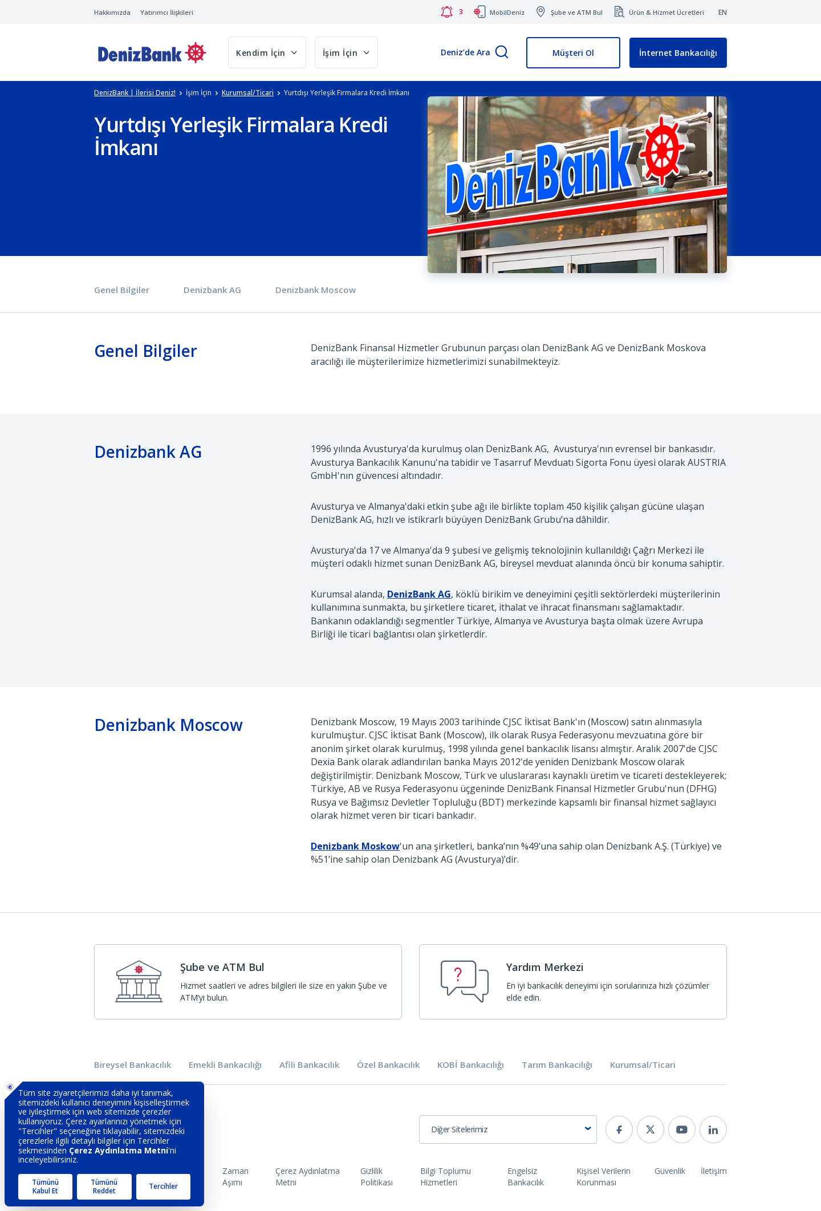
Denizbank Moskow (355, 846)
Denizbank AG (212, 289)
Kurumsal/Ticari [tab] (643, 1064)
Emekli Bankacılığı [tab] (225, 1064)
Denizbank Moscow (315, 289)
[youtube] (682, 1129)
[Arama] (502, 52)
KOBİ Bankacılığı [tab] (470, 1064)
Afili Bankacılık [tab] (309, 1064)
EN (722, 12)
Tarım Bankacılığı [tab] (557, 1064)
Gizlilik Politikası (376, 1176)
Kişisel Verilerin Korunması (603, 1176)
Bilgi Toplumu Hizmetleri (445, 1176)
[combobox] (508, 1129)
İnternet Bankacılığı (678, 52)
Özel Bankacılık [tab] (388, 1064)
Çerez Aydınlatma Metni (307, 1176)
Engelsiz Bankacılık (525, 1176)
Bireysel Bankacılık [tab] (132, 1064)
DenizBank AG (419, 594)
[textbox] (508, 1129)
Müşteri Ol (573, 52)
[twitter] (650, 1129)
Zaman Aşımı (235, 1176)
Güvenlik (670, 1170)
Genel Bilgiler (121, 289)
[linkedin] (713, 1129)
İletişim (714, 1170)
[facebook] (619, 1129)
